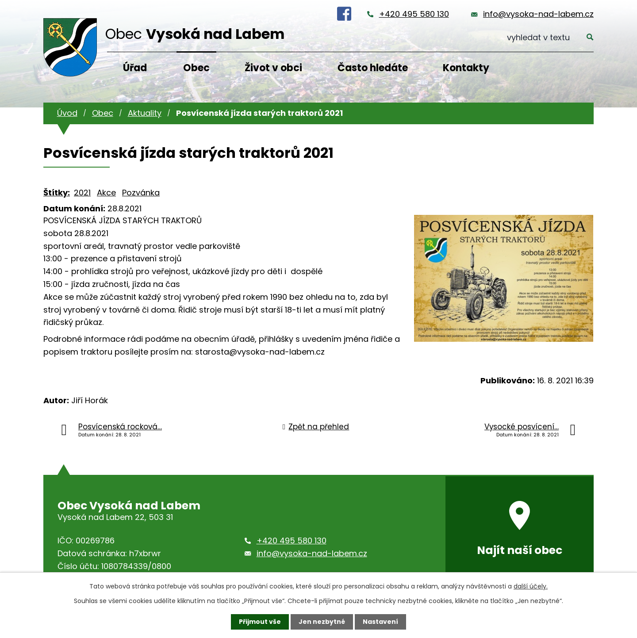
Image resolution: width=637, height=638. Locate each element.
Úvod (67, 112)
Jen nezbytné (322, 621)
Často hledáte (373, 68)
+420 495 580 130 (414, 13)
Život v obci (273, 68)
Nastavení (380, 621)
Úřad (135, 68)
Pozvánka (141, 192)
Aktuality (144, 112)
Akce (106, 192)
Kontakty (466, 68)
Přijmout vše (260, 621)
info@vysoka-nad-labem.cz (538, 13)
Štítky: (56, 192)
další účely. (531, 586)
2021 (82, 192)
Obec (196, 68)
